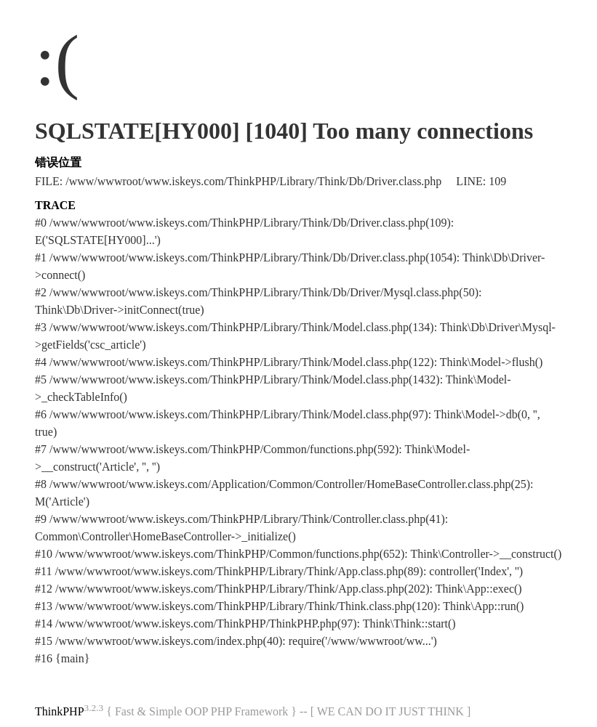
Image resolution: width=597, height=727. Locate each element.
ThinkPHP (59, 711)
